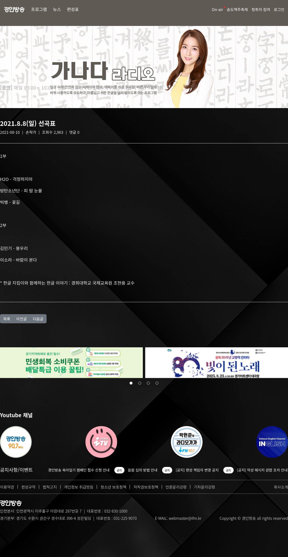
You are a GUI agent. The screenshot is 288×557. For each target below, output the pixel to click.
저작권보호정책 (145, 487)
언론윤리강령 (176, 487)
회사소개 (281, 487)
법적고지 (50, 487)
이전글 (21, 319)
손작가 (31, 132)
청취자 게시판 (33, 102)
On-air (217, 9)
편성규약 (28, 487)
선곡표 (57, 102)
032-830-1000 (115, 511)
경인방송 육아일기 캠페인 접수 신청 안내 (81, 469)
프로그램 (39, 9)
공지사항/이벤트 (16, 469)
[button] (131, 383)
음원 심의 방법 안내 (144, 469)
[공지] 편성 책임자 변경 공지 (199, 469)
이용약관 (7, 487)
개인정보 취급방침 (78, 487)
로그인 (279, 9)
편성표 (73, 9)
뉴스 (57, 9)
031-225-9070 (125, 518)
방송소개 (8, 102)
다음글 (38, 319)
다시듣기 (89, 102)
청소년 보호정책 (113, 487)
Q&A (71, 102)
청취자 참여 (261, 9)
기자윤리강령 (204, 487)
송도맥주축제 (237, 9)
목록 (6, 319)
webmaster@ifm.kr (185, 518)
